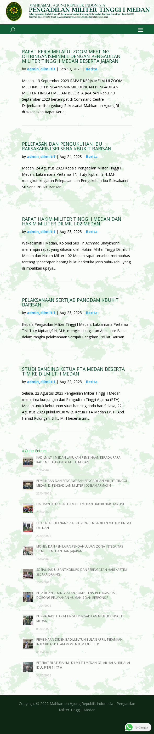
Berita (91, 68)
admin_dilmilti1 (41, 68)
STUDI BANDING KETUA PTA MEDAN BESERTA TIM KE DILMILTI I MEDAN (73, 371)
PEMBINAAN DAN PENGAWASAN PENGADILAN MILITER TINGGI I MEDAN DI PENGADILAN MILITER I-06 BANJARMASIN (82, 483)
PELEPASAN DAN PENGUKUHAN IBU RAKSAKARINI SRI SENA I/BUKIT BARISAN (66, 146)
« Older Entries (34, 450)
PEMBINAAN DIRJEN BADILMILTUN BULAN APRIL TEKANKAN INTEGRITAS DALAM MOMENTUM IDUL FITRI (79, 641)
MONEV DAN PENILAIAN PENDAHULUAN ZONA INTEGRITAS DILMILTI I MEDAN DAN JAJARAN (79, 548)
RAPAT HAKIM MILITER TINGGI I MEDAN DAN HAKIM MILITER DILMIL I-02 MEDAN (71, 221)
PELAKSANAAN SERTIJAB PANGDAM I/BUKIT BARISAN (70, 302)
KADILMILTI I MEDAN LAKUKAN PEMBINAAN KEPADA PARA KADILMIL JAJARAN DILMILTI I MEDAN (78, 459)
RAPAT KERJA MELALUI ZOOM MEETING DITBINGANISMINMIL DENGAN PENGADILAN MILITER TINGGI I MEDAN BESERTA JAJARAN (71, 56)
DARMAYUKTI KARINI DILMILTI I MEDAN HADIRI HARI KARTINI (80, 504)
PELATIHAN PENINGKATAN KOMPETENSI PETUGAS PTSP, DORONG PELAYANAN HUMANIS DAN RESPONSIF (76, 595)
